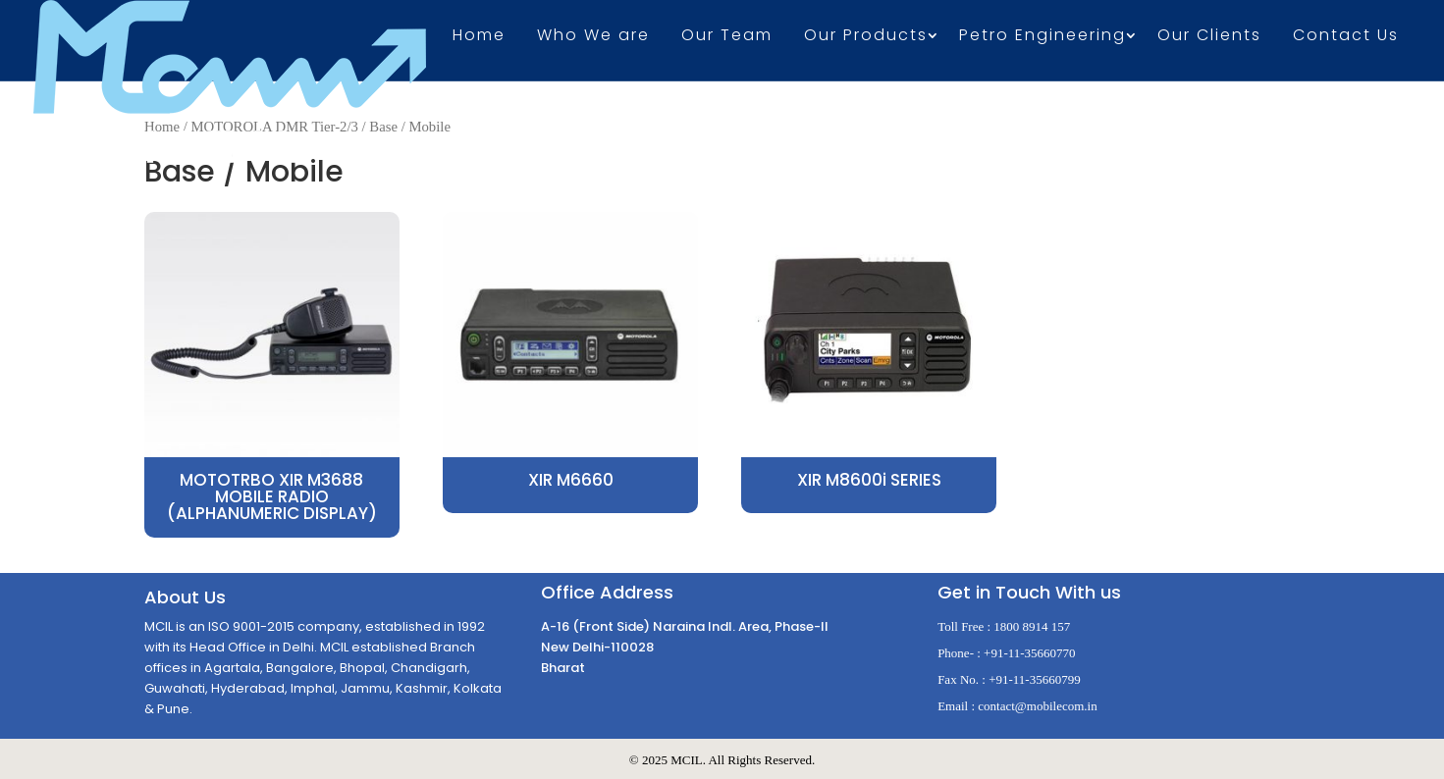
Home (479, 37)
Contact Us (1346, 37)
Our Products (866, 37)
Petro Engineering (1042, 37)
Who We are (593, 37)
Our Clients (1209, 37)
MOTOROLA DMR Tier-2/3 (274, 126)
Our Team (727, 37)
